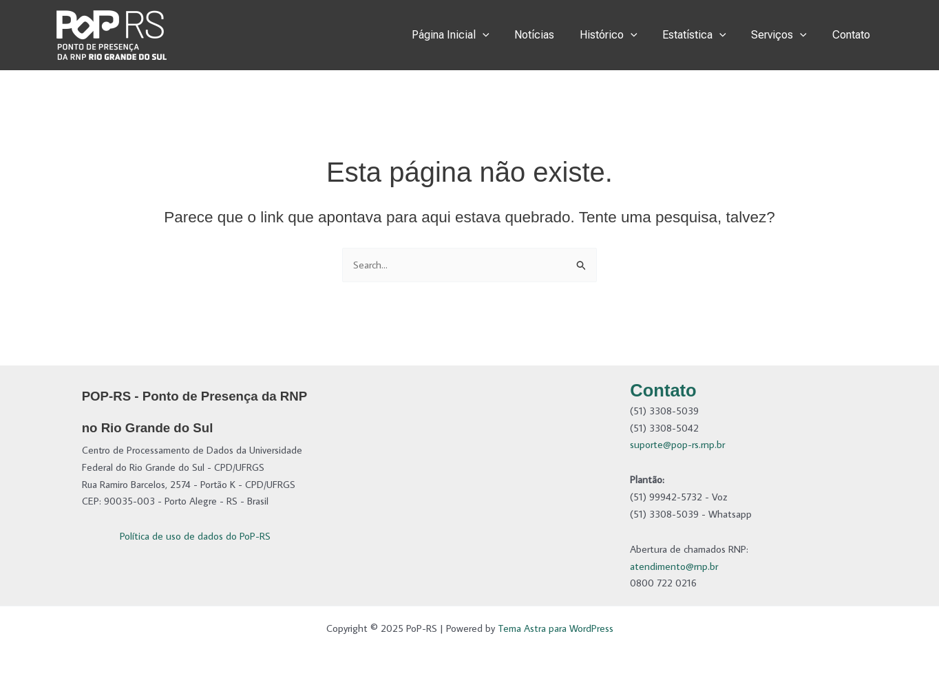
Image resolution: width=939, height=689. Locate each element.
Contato (853, 34)
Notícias (549, 34)
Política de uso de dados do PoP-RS (195, 535)
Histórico (619, 35)
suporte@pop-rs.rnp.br (677, 444)
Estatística (703, 35)
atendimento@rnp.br (674, 566)
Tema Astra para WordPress (555, 628)
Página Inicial (468, 35)
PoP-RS (216, 35)
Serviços (784, 35)
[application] (500, 35)
